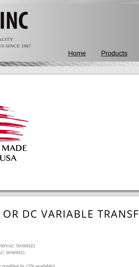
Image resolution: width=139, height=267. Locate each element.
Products (114, 53)
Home (77, 53)
